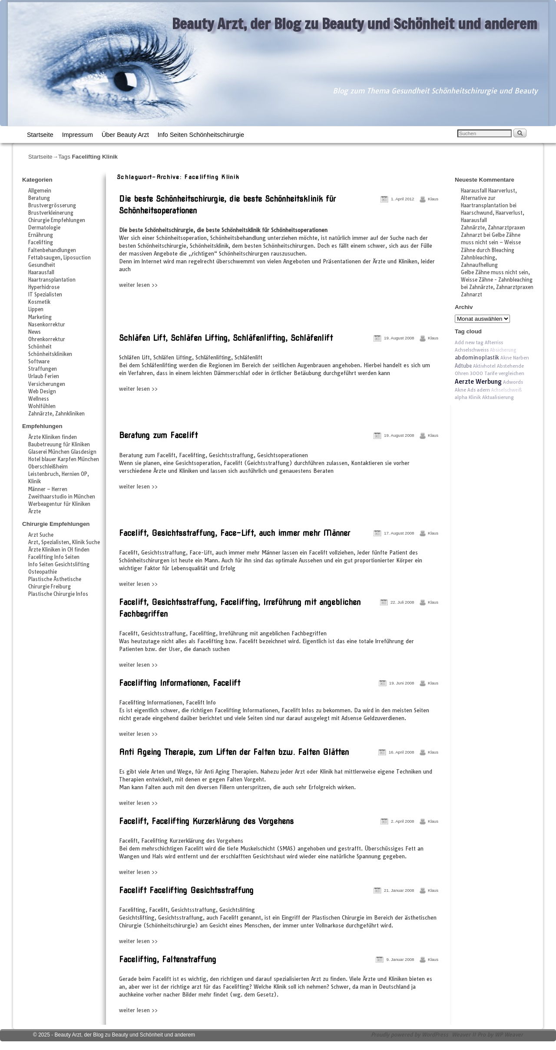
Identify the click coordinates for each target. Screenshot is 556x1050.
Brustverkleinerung (50, 213)
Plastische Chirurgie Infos (58, 594)
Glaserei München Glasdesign (62, 452)
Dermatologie (44, 228)
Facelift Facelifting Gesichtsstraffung (186, 890)
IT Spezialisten (45, 295)
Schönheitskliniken (50, 354)
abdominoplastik (477, 357)
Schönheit (40, 347)
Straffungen (42, 369)
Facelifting (40, 242)
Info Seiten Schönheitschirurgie (201, 134)
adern (483, 390)
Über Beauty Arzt (125, 134)
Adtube (463, 365)
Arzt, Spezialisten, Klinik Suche (64, 542)
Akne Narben (514, 358)
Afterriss (494, 342)
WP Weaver (509, 1034)
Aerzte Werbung (478, 381)
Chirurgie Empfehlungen (56, 220)
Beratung (39, 198)
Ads (471, 390)
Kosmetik (39, 302)
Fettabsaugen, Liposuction (59, 258)
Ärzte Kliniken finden (52, 437)
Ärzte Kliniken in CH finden (58, 550)
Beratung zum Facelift (158, 435)
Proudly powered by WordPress (409, 1034)
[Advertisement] (218, 308)
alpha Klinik (468, 397)
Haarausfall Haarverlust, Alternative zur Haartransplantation (489, 198)
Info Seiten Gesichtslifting (58, 565)
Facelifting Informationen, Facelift (179, 683)
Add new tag (469, 342)
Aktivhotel (484, 366)
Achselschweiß (506, 390)
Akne (460, 390)
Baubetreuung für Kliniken (59, 445)
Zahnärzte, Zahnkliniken (56, 414)
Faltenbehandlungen (52, 250)
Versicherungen (46, 384)
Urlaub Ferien (43, 376)
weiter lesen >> (138, 285)
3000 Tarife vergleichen (497, 373)
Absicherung (503, 350)
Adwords (513, 382)
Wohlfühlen (42, 406)
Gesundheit (41, 265)
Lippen (35, 309)
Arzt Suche (40, 535)
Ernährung (40, 235)
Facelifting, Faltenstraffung (167, 959)
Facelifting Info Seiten (53, 557)
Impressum (77, 134)
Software (39, 362)
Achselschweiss (472, 350)
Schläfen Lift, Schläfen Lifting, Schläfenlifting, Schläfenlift (226, 337)
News (34, 332)
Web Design (42, 392)
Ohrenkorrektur (46, 339)
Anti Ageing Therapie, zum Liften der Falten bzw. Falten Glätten (234, 752)
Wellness (38, 399)
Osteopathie (42, 572)
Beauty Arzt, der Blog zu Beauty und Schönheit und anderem (354, 23)
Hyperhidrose (44, 287)
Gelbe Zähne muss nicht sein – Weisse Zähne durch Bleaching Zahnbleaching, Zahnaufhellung (491, 250)
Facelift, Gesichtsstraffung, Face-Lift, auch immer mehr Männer (234, 533)
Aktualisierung (498, 397)
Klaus (433, 198)
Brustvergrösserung (52, 206)
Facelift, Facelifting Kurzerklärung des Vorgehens (206, 821)
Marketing (40, 317)
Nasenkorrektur (46, 325)
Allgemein (39, 191)
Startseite (40, 134)
